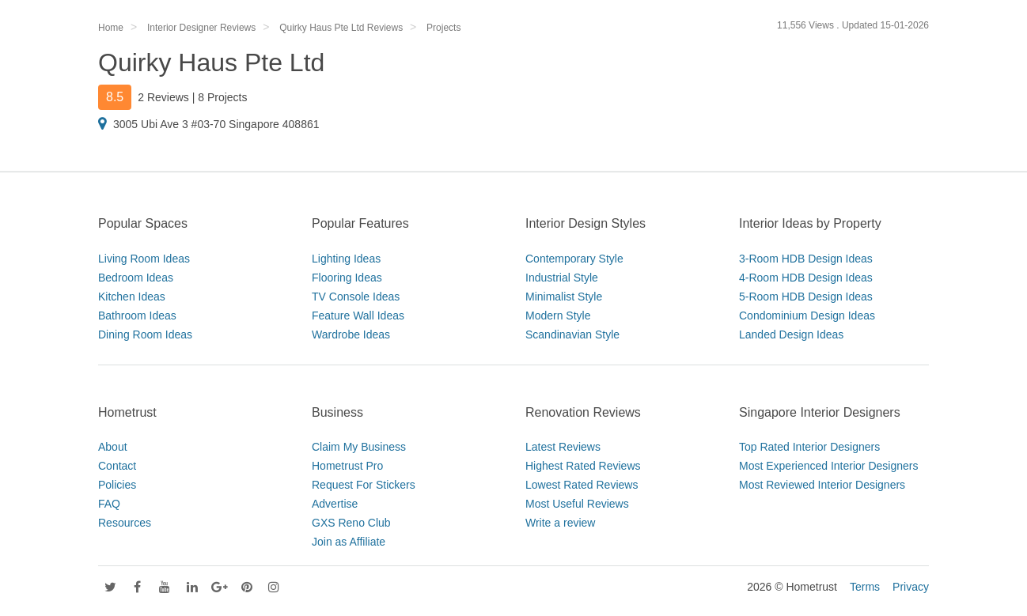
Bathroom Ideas (137, 315)
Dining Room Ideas (145, 334)
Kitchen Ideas (131, 296)
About (112, 446)
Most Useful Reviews (577, 503)
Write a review (560, 522)
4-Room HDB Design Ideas (806, 277)
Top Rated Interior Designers (809, 446)
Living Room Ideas (144, 258)
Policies (117, 484)
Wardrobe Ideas (351, 334)
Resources (124, 522)
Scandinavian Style (572, 334)
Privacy (910, 586)
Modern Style (557, 315)
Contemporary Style (574, 258)
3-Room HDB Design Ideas (806, 258)
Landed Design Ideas (791, 334)
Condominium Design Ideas (807, 315)
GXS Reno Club (351, 522)
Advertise (335, 503)
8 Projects (222, 97)
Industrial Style (561, 277)
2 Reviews (163, 97)
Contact (117, 465)
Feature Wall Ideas (358, 315)
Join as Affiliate (348, 541)
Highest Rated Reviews (583, 465)
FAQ (109, 503)
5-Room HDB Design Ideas (806, 296)
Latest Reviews (563, 446)
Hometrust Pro (347, 465)
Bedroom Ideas (135, 277)
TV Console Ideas (356, 296)
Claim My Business (359, 446)
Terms (865, 586)
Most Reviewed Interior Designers (822, 484)
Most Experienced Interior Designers (828, 465)
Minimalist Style (563, 296)
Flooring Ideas (347, 277)
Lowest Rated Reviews (581, 484)
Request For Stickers (363, 484)
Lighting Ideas (346, 258)
